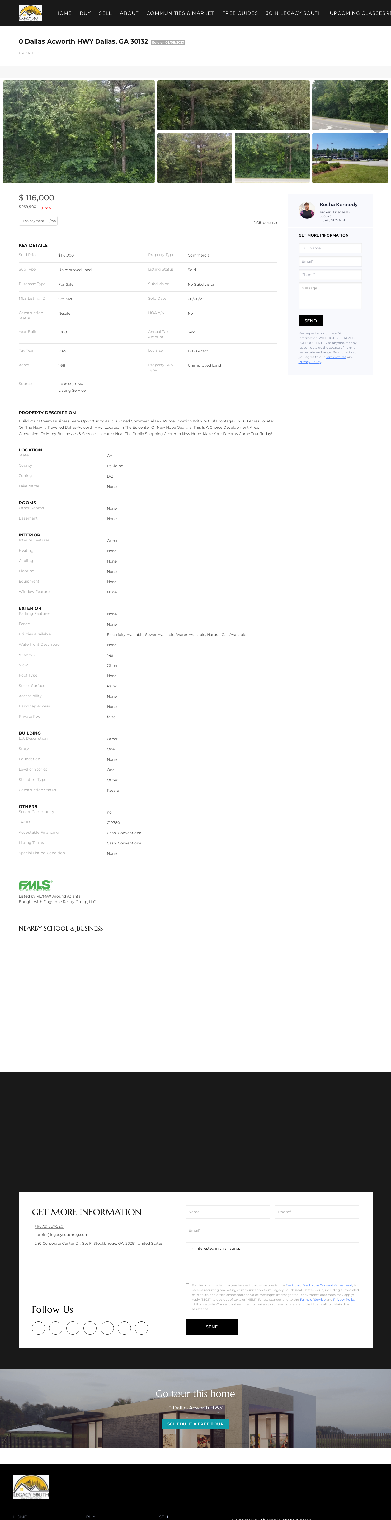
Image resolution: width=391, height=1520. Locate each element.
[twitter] (72, 1328)
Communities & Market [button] (181, 13)
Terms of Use (336, 357)
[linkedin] (55, 1328)
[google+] (141, 1328)
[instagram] (107, 1328)
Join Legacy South (295, 13)
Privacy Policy (310, 362)
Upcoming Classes (358, 13)
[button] (31, 13)
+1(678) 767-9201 (332, 220)
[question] (330, 295)
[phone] (330, 274)
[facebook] (38, 1328)
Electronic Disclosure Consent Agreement (318, 1285)
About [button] (129, 13)
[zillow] (90, 1328)
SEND (212, 1326)
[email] (330, 261)
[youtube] (124, 1328)
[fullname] (330, 248)
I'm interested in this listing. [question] (272, 1258)
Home (64, 13)
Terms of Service (313, 1299)
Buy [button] (86, 13)
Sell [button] (106, 13)
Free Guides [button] (241, 13)
